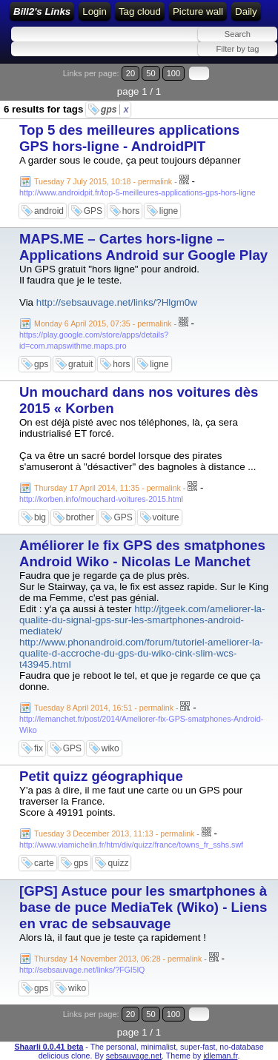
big (40, 517)
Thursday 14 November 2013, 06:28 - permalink (118, 958)
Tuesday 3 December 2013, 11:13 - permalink (114, 833)
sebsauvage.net (134, 1055)
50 (150, 73)
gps (114, 109)
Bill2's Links (41, 11)
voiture (166, 517)
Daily (246, 11)
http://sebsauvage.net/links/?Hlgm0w (116, 302)
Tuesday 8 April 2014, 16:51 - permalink (103, 707)
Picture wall (198, 11)
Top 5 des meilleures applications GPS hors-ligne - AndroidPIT (129, 138)
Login (94, 11)
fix (38, 748)
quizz (117, 863)
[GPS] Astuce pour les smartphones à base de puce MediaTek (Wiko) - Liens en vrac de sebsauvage (143, 907)
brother (80, 517)
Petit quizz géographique (101, 776)
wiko (110, 748)
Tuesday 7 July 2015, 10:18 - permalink (103, 181)
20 (130, 73)
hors (130, 211)
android (49, 211)
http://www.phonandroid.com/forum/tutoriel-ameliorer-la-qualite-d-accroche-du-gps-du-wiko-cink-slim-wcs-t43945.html (141, 653)
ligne (168, 211)
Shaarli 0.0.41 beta (48, 1046)
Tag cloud (140, 11)
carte (44, 863)
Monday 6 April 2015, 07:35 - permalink (102, 323)
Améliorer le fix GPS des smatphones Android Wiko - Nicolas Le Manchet (142, 553)
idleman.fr (220, 1055)
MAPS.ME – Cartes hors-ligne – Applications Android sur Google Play (143, 247)
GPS (93, 211)
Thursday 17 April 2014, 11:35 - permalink (107, 487)
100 (174, 73)
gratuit (80, 364)
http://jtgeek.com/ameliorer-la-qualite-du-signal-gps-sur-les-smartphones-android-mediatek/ (142, 620)
